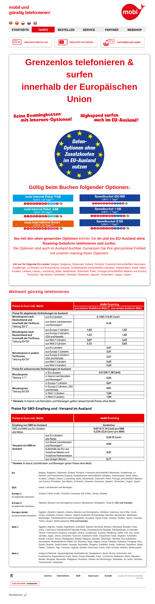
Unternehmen (63, 576)
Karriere (48, 576)
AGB (78, 576)
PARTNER (111, 29)
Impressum (93, 576)
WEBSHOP (134, 29)
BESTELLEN (66, 29)
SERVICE (89, 29)
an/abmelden (32, 584)
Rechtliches (18, 594)
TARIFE (43, 29)
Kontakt (108, 576)
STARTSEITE (20, 29)
